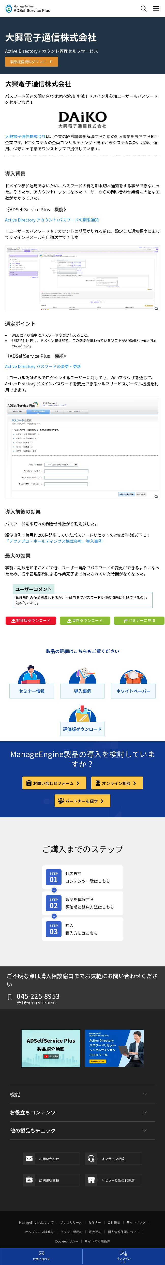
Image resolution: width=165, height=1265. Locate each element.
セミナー (94, 1222)
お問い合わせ (41, 1158)
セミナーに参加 (139, 620)
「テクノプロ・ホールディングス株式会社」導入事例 (53, 541)
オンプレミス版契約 (39, 1231)
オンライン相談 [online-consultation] (116, 783)
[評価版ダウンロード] (82, 729)
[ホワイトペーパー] (133, 691)
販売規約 (95, 1231)
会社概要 (114, 1222)
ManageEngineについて (36, 1222)
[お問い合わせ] (41, 1256)
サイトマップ (136, 1222)
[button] (51, 1052)
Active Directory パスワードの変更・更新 (43, 366)
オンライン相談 (105, 1158)
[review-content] (82, 877)
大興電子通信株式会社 (25, 136)
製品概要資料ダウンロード (31, 61)
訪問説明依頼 (41, 1180)
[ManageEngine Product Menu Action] (156, 9)
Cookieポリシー (66, 1241)
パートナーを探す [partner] (82, 801)
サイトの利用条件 (97, 1241)
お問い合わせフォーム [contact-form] (54, 783)
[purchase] (82, 929)
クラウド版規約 (71, 1231)
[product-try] (82, 903)
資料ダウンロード (85, 620)
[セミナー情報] (31, 691)
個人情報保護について (124, 1231)
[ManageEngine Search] (144, 9)
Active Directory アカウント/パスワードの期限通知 (52, 220)
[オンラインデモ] (124, 1256)
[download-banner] (114, 1052)
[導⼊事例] (82, 691)
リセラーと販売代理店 (110, 1180)
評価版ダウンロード (31, 620)
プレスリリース (71, 1222)
